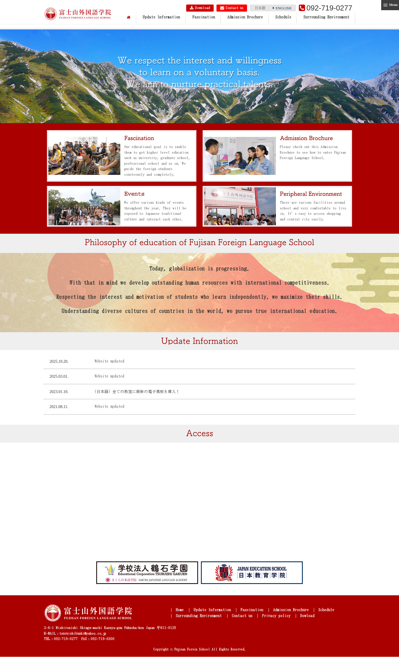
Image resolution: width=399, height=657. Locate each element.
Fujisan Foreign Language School (78, 14)
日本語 (259, 8)
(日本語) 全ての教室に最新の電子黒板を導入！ (137, 397)
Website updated (110, 367)
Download (199, 8)
